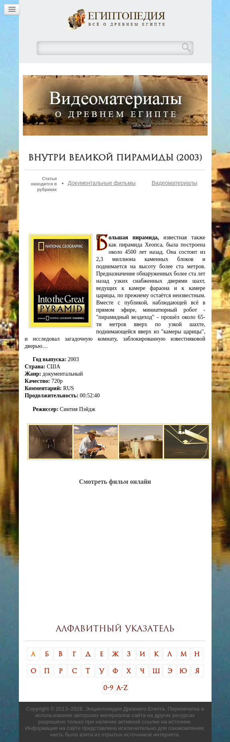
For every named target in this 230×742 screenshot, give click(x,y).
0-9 (108, 687)
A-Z (122, 687)
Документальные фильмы (102, 183)
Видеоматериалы (174, 183)
